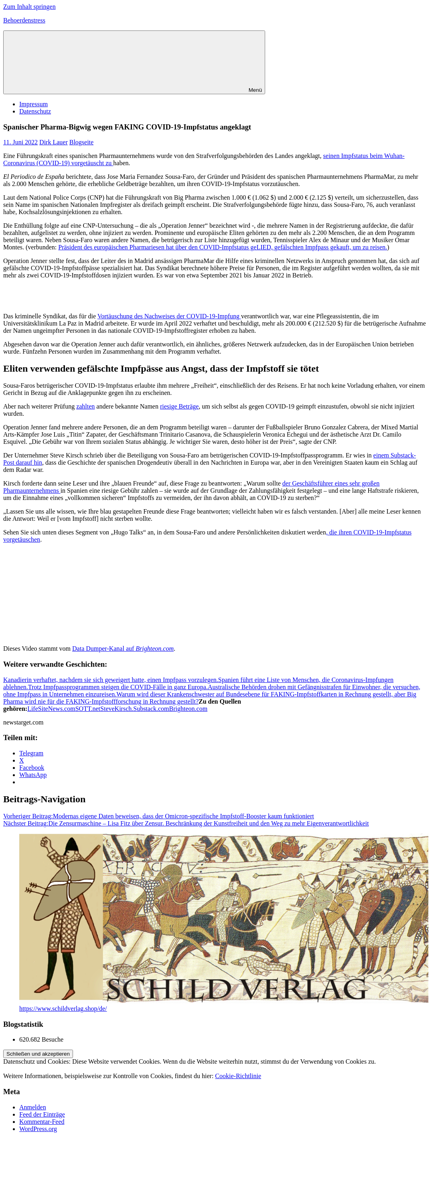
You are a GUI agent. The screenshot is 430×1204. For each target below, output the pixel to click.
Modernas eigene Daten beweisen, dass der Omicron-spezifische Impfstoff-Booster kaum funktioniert (158, 816)
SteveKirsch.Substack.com (134, 708)
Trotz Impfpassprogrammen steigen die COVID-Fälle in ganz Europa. (118, 687)
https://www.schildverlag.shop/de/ (63, 1008)
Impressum (33, 104)
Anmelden (32, 1107)
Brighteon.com (188, 708)
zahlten (85, 406)
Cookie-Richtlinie (238, 1075)
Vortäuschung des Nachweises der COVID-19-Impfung (169, 316)
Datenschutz (35, 111)
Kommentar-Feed (42, 1121)
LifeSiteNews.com (51, 708)
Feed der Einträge (42, 1114)
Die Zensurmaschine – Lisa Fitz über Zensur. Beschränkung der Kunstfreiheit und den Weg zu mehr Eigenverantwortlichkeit (186, 823)
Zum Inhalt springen (29, 6)
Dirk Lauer (53, 142)
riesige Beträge (179, 406)
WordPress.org (38, 1128)
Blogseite (81, 142)
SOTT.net (87, 708)
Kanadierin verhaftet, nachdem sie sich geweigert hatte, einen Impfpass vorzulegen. (110, 679)
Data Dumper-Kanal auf (123, 648)
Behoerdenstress (24, 20)
